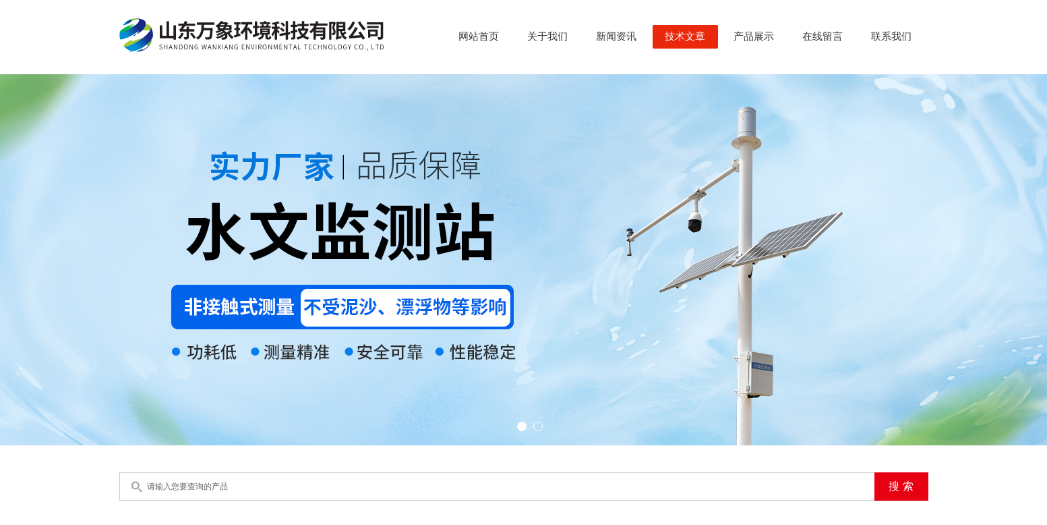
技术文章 (685, 36)
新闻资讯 (616, 36)
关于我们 (547, 36)
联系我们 (891, 36)
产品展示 (754, 36)
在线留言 (822, 36)
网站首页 (478, 36)
